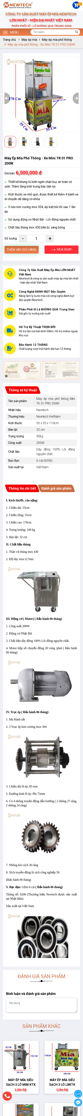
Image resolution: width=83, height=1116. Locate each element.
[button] (7, 98)
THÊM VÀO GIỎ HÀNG (21, 249)
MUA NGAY (61, 249)
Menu (10, 32)
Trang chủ (9, 40)
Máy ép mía (29, 40)
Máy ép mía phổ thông (57, 40)
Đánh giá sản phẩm (56, 488)
